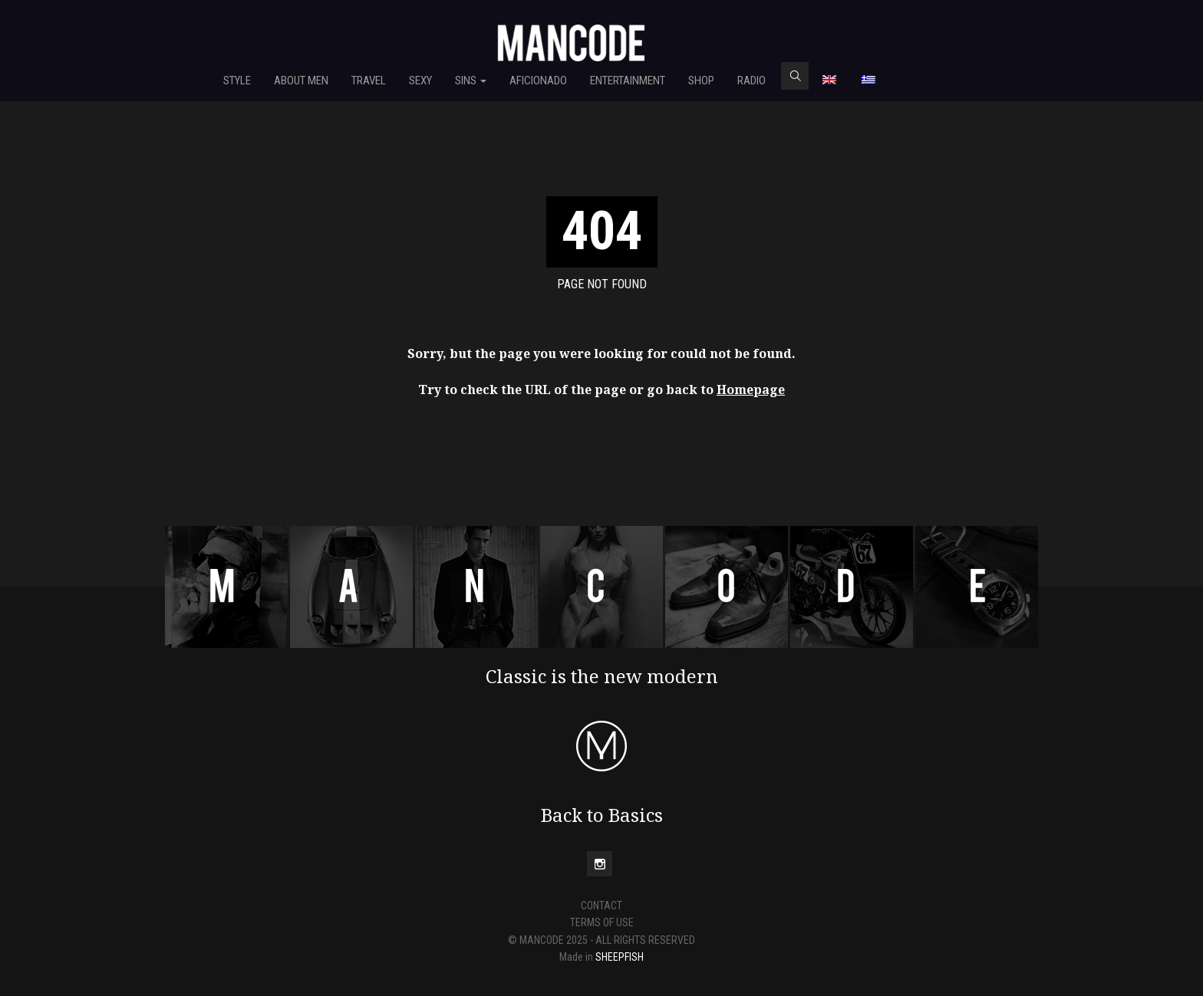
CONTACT (601, 905)
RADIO (751, 80)
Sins (470, 80)
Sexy (420, 80)
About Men (301, 80)
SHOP (701, 80)
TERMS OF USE (602, 922)
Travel (368, 80)
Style (237, 80)
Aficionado (538, 80)
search (795, 76)
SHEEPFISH (619, 957)
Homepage (751, 389)
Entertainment (627, 80)
